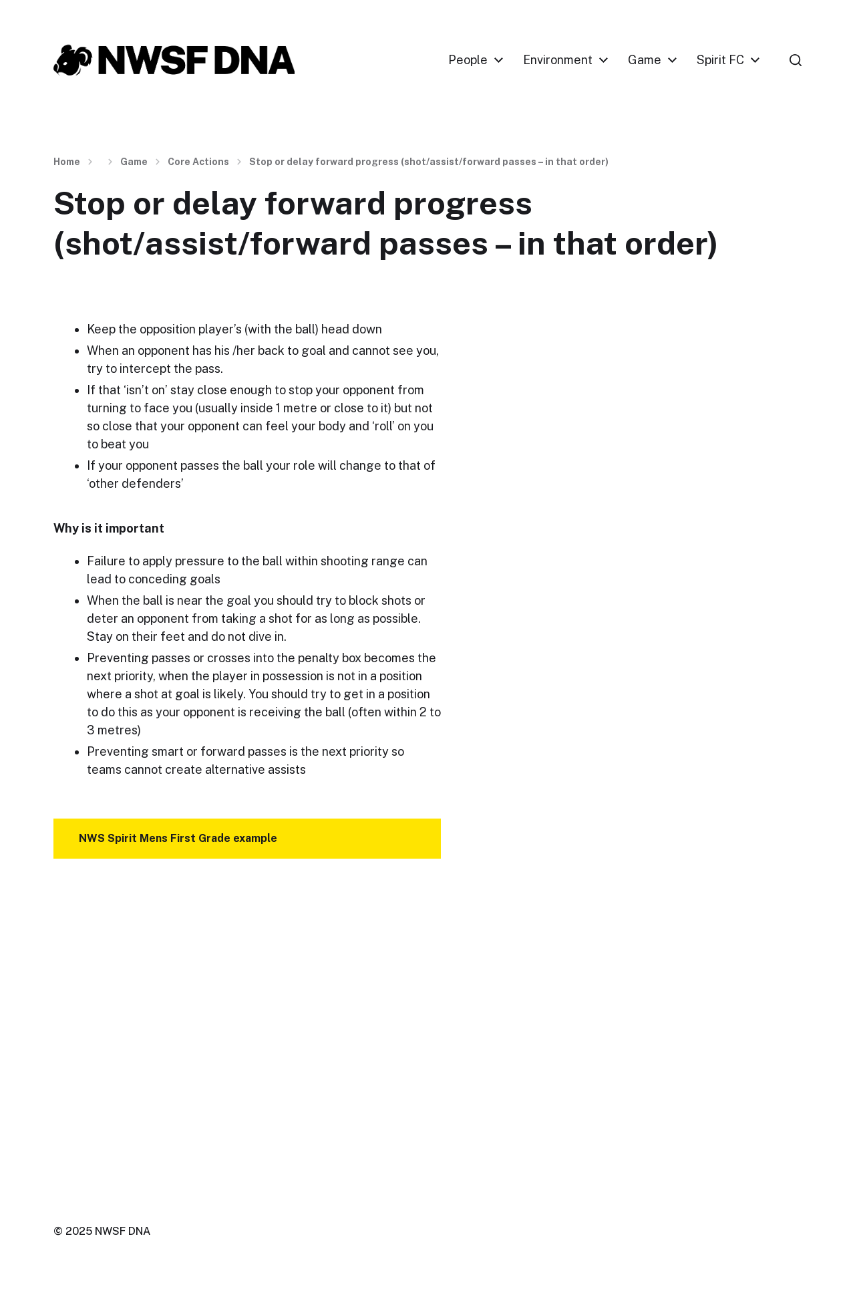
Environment (557, 60)
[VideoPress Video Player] (247, 1008)
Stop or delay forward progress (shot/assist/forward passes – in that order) (429, 161)
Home (66, 161)
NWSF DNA (122, 1231)
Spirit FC (720, 60)
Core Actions (198, 161)
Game (644, 60)
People (468, 60)
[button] (795, 60)
